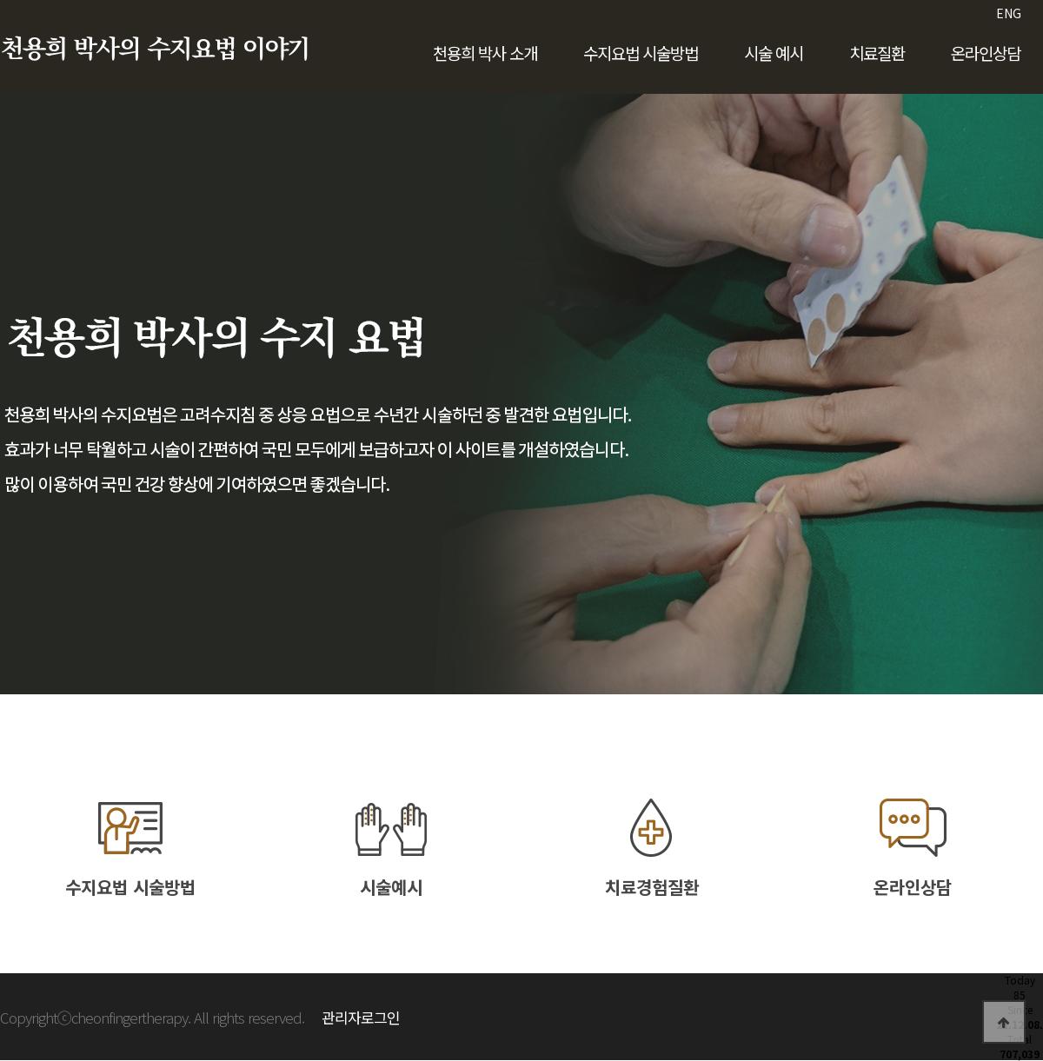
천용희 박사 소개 (485, 52)
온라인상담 (985, 52)
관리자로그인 (361, 1017)
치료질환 (877, 52)
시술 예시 (773, 52)
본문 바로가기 (0, 0)
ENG (1008, 13)
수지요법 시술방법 (640, 52)
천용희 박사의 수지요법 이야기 (154, 49)
